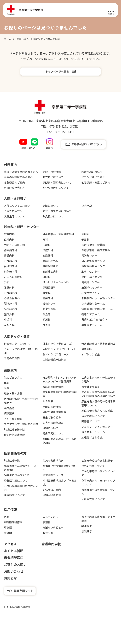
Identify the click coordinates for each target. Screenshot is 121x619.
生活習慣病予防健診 (54, 359)
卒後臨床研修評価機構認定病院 (60, 394)
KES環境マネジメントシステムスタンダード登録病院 (59, 379)
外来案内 (10, 164)
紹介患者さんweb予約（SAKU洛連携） (21, 468)
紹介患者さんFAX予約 (16, 475)
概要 (6, 383)
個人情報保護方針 (20, 607)
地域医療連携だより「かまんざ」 (60, 482)
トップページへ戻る (57, 71)
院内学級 (86, 206)
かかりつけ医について (56, 188)
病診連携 (9, 413)
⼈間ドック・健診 (17, 336)
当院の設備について (93, 416)
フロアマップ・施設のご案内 (21, 424)
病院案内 (10, 370)
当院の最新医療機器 (54, 412)
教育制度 (48, 533)
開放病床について (14, 495)
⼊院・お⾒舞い (15, 198)
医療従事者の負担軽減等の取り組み (98, 379)
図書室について (90, 421)
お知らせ (10, 578)
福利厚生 (86, 526)
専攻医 (8, 527)
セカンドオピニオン (93, 177)
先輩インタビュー (53, 527)
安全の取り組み (52, 417)
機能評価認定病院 (14, 435)
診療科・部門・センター (21, 226)
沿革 (6, 388)
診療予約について (91, 172)
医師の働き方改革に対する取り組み (60, 441)
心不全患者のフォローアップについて (98, 482)
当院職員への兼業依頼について (98, 492)
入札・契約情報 (13, 419)
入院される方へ (13, 211)
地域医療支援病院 (14, 429)
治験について (50, 428)
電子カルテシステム (93, 432)
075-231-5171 (58, 126)
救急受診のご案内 (14, 182)
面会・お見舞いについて (57, 211)
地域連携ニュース (53, 475)
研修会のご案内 (52, 490)
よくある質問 (13, 550)
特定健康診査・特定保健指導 (98, 344)
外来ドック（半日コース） (58, 344)
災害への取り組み (53, 423)
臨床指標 (9, 408)
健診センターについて (17, 344)
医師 (6, 517)
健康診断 (86, 349)
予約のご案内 (12, 358)
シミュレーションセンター (97, 427)
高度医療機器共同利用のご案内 (21, 488)
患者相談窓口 (13, 557)
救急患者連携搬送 (53, 460)
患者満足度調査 (90, 387)
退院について (50, 206)
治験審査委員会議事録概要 (97, 460)
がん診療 (48, 401)
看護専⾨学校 (51, 543)
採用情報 (10, 509)
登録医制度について (16, 480)
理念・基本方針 (13, 393)
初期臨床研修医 (13, 522)
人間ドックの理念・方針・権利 (21, 351)
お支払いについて (53, 177)
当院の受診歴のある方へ (18, 177)
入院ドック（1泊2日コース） (60, 349)
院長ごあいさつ (13, 377)
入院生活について (14, 216)
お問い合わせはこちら (87, 144)
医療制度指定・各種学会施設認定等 (21, 401)
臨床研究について (53, 433)
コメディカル (50, 517)
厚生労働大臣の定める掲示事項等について (98, 403)
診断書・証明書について (57, 182)
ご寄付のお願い (15, 564)
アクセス (10, 543)
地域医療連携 (12, 460)
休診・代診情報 (52, 172)
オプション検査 (90, 354)
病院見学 (86, 531)
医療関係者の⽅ (15, 453)
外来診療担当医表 (14, 188)
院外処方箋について (93, 466)
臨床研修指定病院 (53, 387)
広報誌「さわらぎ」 (93, 437)
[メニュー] (111, 10)
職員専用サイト (23, 591)
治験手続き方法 (52, 495)
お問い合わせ (13, 571)
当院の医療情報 (52, 407)
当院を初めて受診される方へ (21, 172)
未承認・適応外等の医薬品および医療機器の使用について (98, 394)
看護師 (8, 533)
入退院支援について (93, 499)
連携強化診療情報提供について (60, 468)
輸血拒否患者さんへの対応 (97, 410)
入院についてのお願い (17, 206)
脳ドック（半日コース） (57, 354)
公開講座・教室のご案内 (95, 182)
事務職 (46, 522)
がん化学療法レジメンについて (98, 473)
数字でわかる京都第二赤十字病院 (98, 519)
